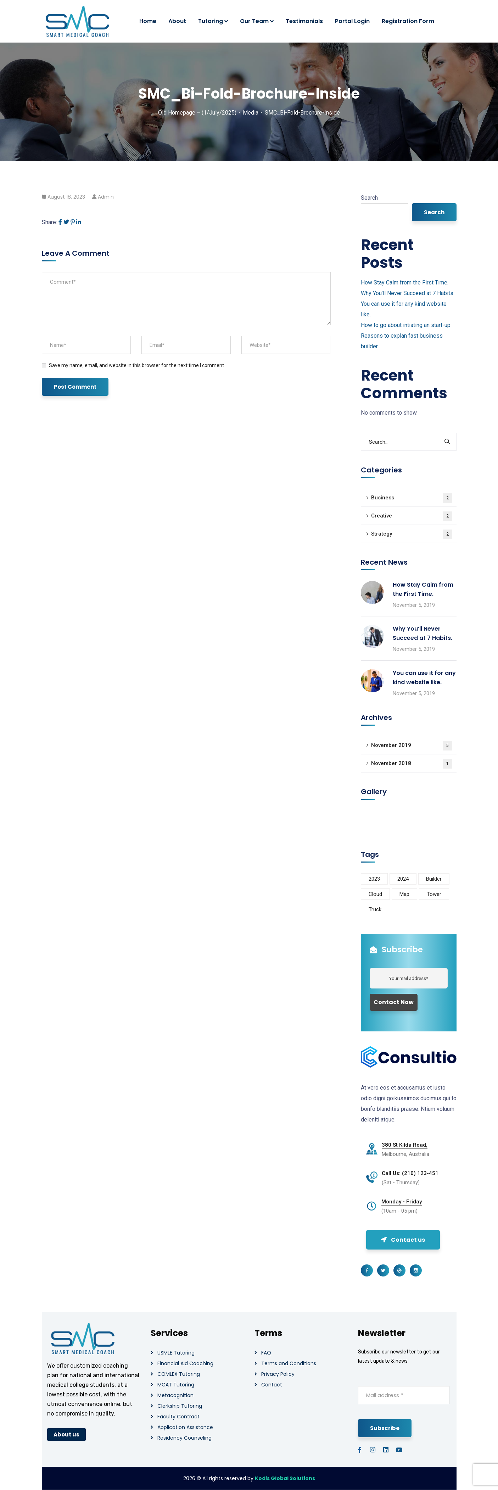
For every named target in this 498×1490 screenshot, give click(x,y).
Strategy (411, 534)
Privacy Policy (278, 1374)
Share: (49, 222)
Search (369, 197)
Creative (411, 516)
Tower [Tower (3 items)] (434, 894)
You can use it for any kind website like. (424, 677)
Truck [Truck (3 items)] (375, 909)
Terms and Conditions (288, 1363)
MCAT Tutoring (175, 1384)
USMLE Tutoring (176, 1352)
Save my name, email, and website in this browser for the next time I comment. (137, 365)
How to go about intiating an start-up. (406, 325)
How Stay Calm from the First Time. (404, 282)
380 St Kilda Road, (404, 1145)
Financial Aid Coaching (185, 1363)
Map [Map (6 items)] (404, 894)
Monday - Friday (401, 1201)
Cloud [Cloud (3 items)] (375, 894)
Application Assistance (185, 1427)
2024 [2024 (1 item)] (403, 879)
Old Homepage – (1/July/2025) (197, 112)
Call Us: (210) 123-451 (410, 1173)
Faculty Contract (178, 1416)
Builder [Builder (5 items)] (434, 879)
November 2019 (411, 745)
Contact (271, 1384)
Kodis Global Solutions (285, 1478)
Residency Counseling (184, 1437)
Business (411, 498)
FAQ (266, 1352)
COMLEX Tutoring (178, 1374)
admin (106, 196)
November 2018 (411, 764)
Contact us (403, 1240)
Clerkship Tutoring (179, 1405)
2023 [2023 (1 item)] (374, 879)
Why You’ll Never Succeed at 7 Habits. (407, 293)
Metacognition (175, 1395)
